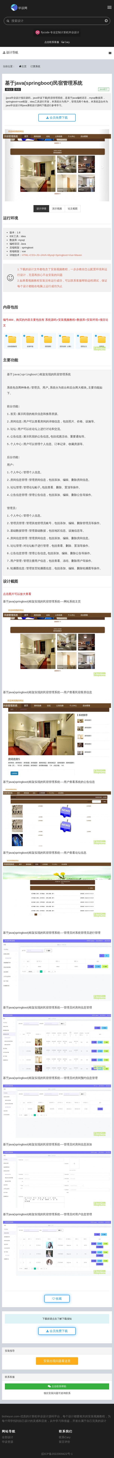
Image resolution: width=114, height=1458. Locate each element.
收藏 (57, 1298)
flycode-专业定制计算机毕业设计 (57, 32)
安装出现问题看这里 (57, 1361)
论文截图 (73, 208)
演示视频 (57, 208)
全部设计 (7, 1437)
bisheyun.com (10, 1416)
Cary (65, 42)
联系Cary (65, 1437)
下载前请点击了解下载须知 (57, 1318)
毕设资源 (7, 1441)
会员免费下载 (57, 117)
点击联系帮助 (57, 1386)
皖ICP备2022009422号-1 (57, 1453)
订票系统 (35, 66)
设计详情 (41, 208)
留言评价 (64, 1441)
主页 (23, 66)
